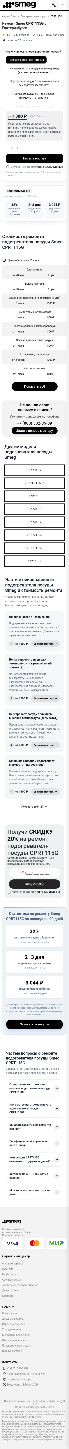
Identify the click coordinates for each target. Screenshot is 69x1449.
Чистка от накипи (34, 368)
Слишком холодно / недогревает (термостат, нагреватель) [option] (34, 95)
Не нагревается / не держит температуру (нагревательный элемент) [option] (34, 70)
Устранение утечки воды (35, 354)
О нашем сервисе (12, 1263)
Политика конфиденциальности (34, 1407)
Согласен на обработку (36, 892)
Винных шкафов (12, 1350)
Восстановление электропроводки (34, 326)
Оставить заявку (34, 1024)
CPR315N (34, 548)
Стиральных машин (14, 1340)
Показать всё (34, 386)
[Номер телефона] (34, 148)
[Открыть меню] (62, 5)
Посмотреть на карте (19, 1379)
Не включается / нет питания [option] (26, 59)
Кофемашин (9, 1313)
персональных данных (50, 166)
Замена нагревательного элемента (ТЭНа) (34, 297)
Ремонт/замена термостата (34, 311)
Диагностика (10, 1290)
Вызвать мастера (34, 158)
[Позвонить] (54, 5)
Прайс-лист (9, 1274)
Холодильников (11, 1329)
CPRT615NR (34, 483)
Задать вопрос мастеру (34, 431)
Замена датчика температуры (34, 340)
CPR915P (34, 509)
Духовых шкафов (12, 1318)
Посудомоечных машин (16, 1345)
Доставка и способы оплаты (19, 1285)
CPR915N (34, 535)
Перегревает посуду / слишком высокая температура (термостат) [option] (34, 83)
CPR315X (34, 470)
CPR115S (34, 496)
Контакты (8, 1295)
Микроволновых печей (16, 1334)
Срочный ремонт (12, 1279)
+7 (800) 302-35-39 (34, 423)
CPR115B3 (34, 561)
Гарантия (7, 1268)
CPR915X (34, 522)
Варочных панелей (13, 1324)
